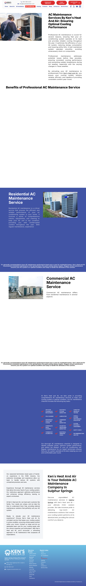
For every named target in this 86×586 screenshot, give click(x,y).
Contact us (56, 6)
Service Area (64, 6)
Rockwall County (31, 557)
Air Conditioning (30, 6)
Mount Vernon (32, 563)
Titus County (32, 555)
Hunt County (32, 571)
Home (6, 6)
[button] (30, 6)
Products (45, 6)
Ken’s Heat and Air (70, 73)
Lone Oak (31, 569)
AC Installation (20, 6)
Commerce (32, 578)
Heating (39, 6)
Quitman (31, 561)
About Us (12, 6)
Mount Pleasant (33, 565)
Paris (30, 576)
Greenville (31, 574)
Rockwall (31, 560)
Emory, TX (31, 572)
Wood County (32, 553)
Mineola (31, 567)
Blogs (50, 6)
